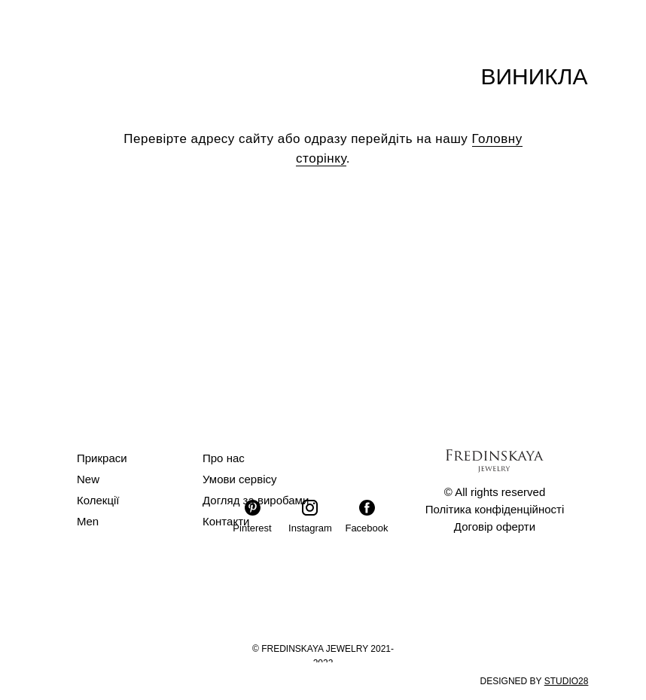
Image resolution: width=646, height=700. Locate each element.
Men (88, 521)
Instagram (310, 528)
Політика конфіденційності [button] (495, 509)
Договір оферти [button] (494, 526)
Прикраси (102, 458)
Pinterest (252, 528)
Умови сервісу (240, 479)
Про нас (224, 458)
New (88, 479)
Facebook (366, 528)
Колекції (98, 500)
